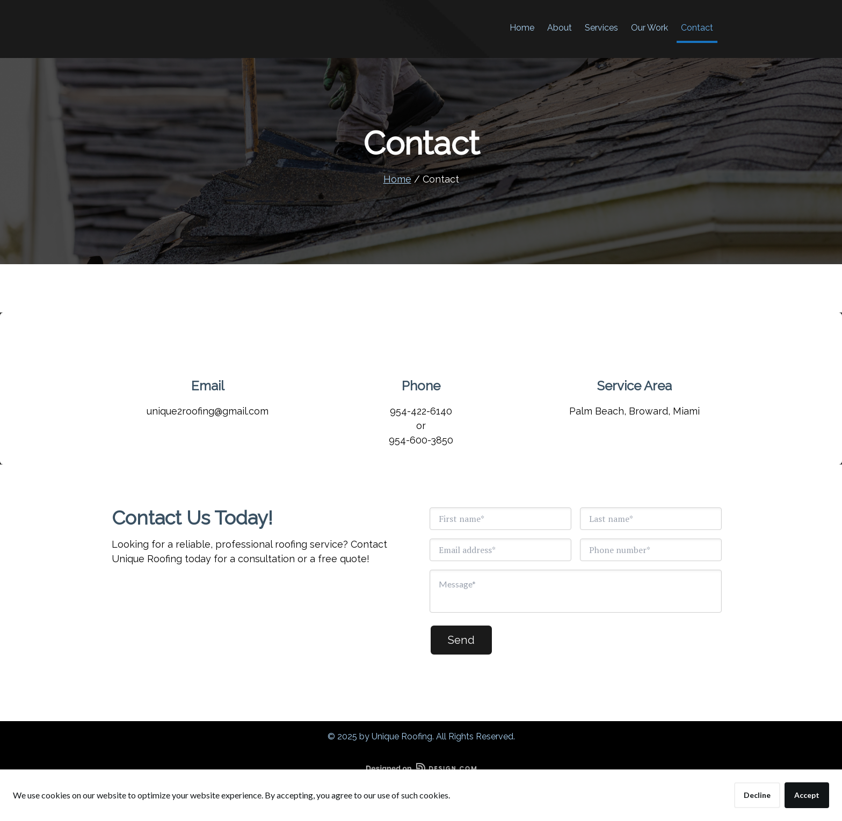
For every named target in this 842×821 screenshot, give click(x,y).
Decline (757, 795)
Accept (806, 795)
